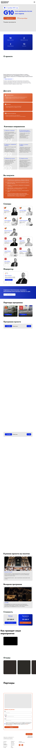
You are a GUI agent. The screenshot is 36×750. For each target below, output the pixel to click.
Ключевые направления (5, 744)
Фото (12, 746)
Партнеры (12, 742)
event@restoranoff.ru (22, 742)
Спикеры (4, 747)
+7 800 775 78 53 (30, 736)
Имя (5, 711)
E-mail (5, 718)
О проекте (5, 741)
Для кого (4, 742)
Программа (12, 743)
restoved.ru (20, 741)
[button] (9, 18)
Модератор (12, 741)
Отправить (11, 727)
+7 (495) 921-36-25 (30, 737)
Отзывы (12, 747)
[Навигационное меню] (34, 2)
